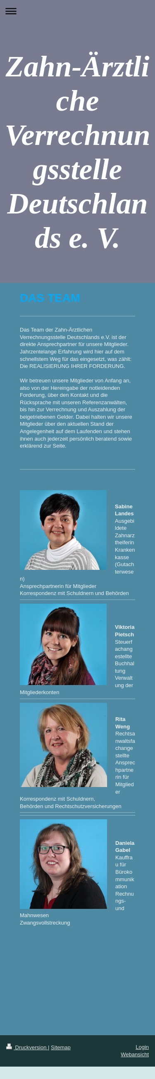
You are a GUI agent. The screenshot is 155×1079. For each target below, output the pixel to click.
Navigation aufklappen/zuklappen (77, 11)
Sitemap (61, 1047)
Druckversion (27, 1047)
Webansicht (135, 1054)
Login (142, 1047)
